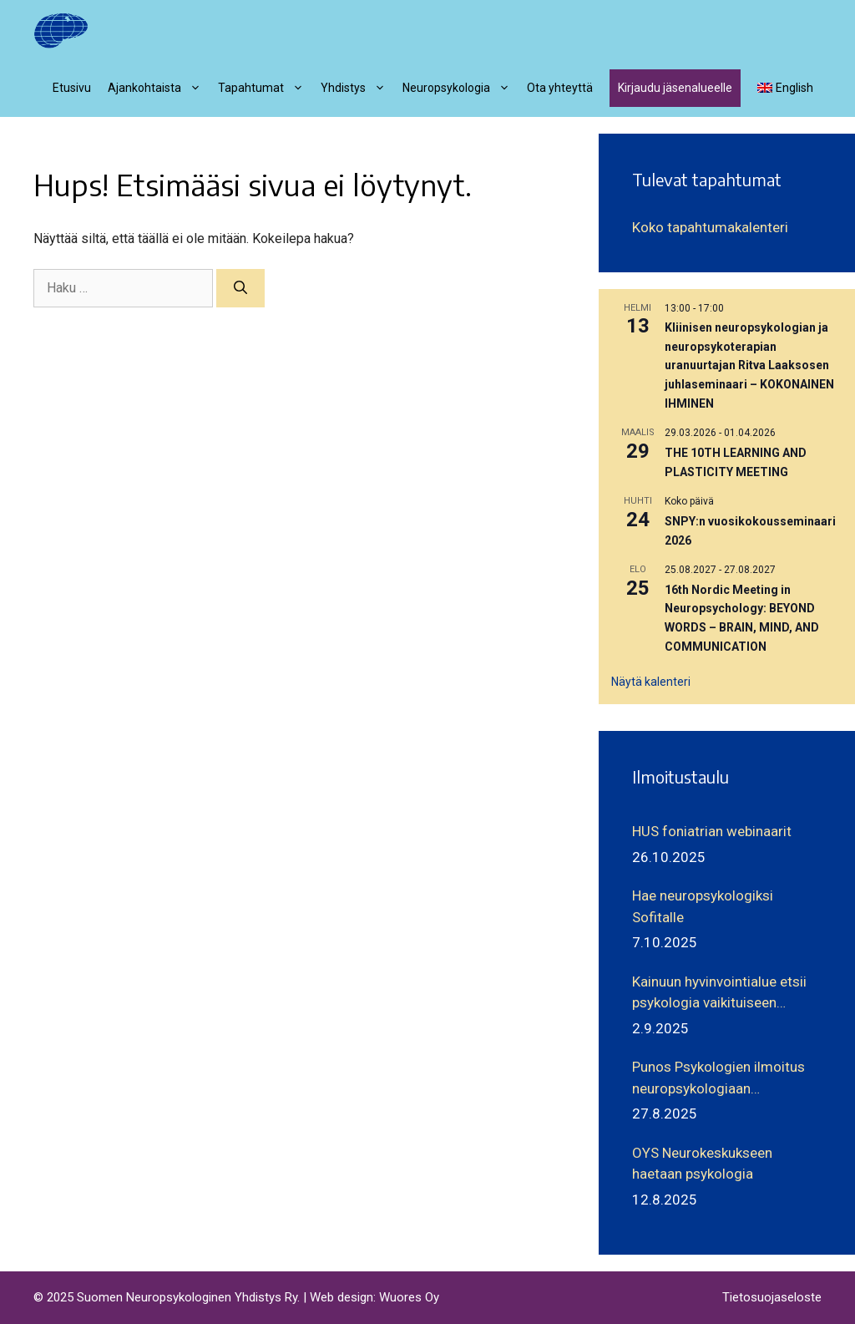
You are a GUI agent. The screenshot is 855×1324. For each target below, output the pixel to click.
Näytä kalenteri (651, 681)
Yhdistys (357, 87)
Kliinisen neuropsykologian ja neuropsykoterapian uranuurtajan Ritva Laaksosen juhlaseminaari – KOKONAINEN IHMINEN (749, 365)
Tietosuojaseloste (772, 1297)
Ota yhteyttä (560, 87)
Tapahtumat (265, 87)
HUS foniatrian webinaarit (712, 831)
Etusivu (72, 87)
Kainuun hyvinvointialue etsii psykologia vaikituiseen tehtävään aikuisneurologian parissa (719, 993)
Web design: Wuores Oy (374, 1297)
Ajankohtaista (159, 87)
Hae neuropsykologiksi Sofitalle (702, 906)
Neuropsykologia (460, 87)
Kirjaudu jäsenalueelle (675, 87)
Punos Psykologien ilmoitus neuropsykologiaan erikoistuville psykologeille (718, 1078)
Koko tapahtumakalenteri (710, 227)
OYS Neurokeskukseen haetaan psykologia (702, 1163)
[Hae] (240, 288)
